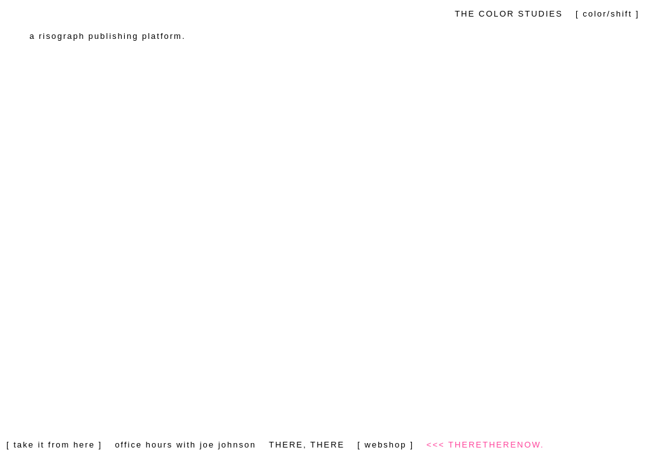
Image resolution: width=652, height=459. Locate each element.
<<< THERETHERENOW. (485, 444)
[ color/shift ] (607, 13)
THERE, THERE (306, 444)
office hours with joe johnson (185, 444)
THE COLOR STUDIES (509, 13)
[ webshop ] (385, 444)
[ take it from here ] (54, 444)
